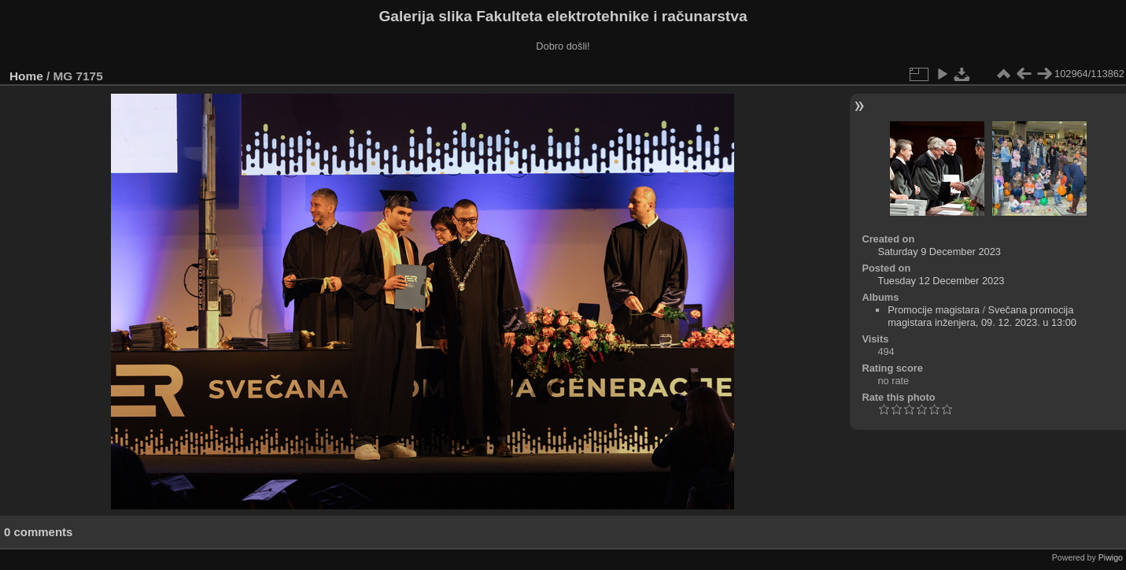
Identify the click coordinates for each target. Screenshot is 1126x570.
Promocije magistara (934, 310)
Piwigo (1110, 557)
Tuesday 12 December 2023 (940, 281)
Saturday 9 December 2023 (939, 251)
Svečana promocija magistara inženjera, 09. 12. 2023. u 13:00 (982, 316)
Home (26, 76)
